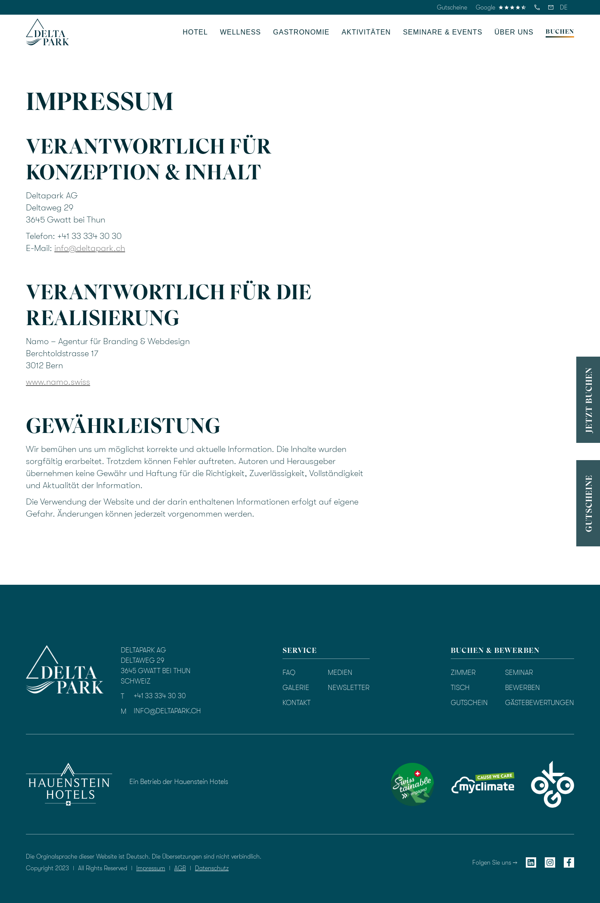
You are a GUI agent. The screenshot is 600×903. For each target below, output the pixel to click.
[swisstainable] (412, 784)
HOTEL (195, 32)
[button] (563, 7)
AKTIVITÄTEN (366, 32)
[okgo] (552, 784)
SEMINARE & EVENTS (442, 32)
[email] (550, 7)
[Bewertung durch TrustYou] (345, 783)
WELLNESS (240, 32)
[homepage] (47, 32)
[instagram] (550, 862)
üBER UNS (514, 32)
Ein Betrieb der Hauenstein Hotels (178, 782)
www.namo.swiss (58, 382)
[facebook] (569, 862)
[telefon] (537, 7)
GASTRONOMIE (301, 32)
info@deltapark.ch (89, 248)
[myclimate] (483, 784)
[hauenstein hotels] (69, 784)
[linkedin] (531, 862)
